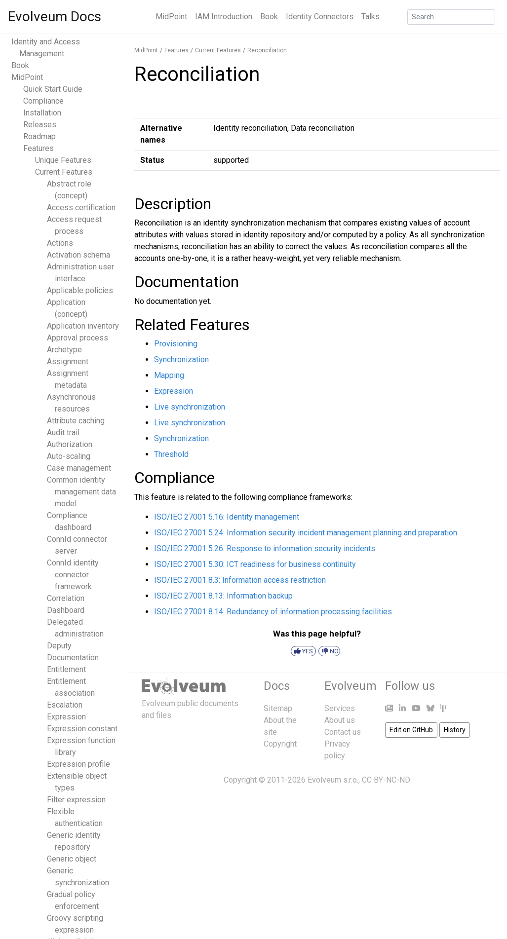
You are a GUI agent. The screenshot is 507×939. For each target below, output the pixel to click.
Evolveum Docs (54, 16)
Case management (79, 468)
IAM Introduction (223, 16)
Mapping (169, 375)
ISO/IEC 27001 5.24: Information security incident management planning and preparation (305, 532)
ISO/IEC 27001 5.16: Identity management (226, 517)
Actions (60, 243)
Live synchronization (189, 407)
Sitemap (278, 708)
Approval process (77, 337)
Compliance (43, 101)
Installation (42, 112)
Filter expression (76, 799)
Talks (370, 16)
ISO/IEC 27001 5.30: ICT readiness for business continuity (255, 564)
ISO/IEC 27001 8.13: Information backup (223, 596)
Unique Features (63, 160)
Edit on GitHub (411, 730)
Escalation (64, 705)
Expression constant (82, 728)
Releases (39, 124)
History (455, 730)
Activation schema (78, 255)
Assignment (67, 361)
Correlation (65, 598)
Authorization (69, 444)
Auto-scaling (68, 456)
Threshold (171, 454)
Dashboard (65, 610)
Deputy (59, 645)
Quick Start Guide (52, 89)
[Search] (451, 17)
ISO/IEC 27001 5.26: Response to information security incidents (264, 548)
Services (339, 708)
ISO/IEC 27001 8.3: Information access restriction (240, 580)
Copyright (280, 744)
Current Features (63, 172)
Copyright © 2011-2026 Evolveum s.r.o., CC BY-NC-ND (317, 780)
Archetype (64, 349)
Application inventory (83, 326)
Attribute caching (76, 420)
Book (269, 16)
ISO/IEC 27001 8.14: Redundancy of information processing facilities (273, 611)
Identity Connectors (319, 16)
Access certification (81, 207)
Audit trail (63, 432)
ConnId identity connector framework (73, 574)
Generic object (71, 859)
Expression (66, 716)
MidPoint (171, 16)
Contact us (342, 732)
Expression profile (78, 764)
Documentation (73, 657)
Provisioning (175, 343)
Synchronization (181, 359)
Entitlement (66, 669)
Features (38, 148)
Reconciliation (267, 50)
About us (339, 720)
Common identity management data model (81, 491)
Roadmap (39, 136)
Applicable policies (80, 290)
